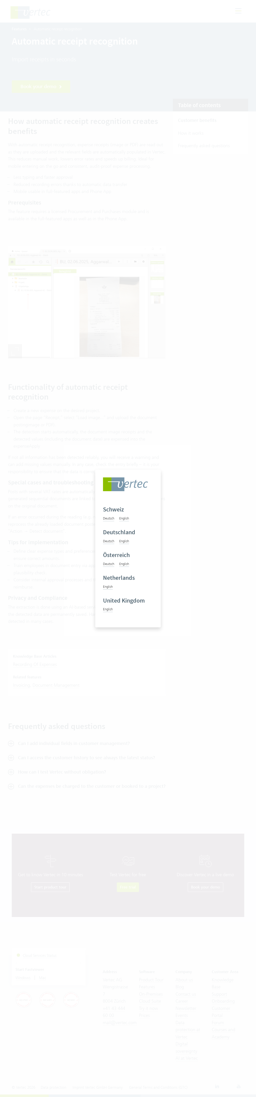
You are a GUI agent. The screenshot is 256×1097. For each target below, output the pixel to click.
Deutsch (108, 518)
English (124, 518)
